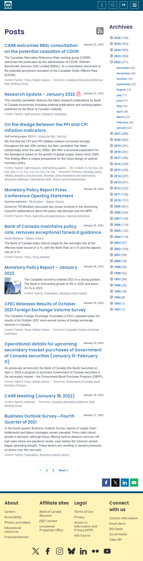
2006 (117, 225)
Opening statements (78, 215)
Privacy (79, 517)
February (122, 122)
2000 (117, 261)
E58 (13, 171)
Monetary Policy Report (73, 293)
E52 (6, 171)
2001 (117, 255)
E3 (90, 167)
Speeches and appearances (49, 215)
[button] (106, 482)
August (121, 89)
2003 (117, 243)
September (124, 84)
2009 (117, 206)
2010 (117, 200)
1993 (117, 303)
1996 (117, 285)
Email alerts (117, 524)
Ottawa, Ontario (55, 201)
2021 (117, 134)
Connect (48, 521)
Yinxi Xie (61, 136)
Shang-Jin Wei (46, 136)
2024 (117, 50)
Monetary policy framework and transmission (70, 175)
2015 (117, 170)
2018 (117, 152)
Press (27, 79)
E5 (100, 167)
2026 (117, 38)
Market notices (41, 79)
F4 (37, 171)
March (121, 117)
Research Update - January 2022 (39, 94)
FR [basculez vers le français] (123, 5)
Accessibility (12, 517)
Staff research (32, 114)
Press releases (41, 256)
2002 (117, 249)
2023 (117, 56)
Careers (9, 512)
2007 (117, 219)
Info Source (82, 535)
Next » (63, 470)
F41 (42, 171)
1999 (117, 267)
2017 (117, 158)
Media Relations (13, 238)
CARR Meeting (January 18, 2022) (39, 396)
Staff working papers (54, 167)
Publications (51, 293)
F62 (53, 171)
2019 (117, 146)
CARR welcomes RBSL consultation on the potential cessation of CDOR (41, 48)
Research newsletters (54, 114)
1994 (117, 297)
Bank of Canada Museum (50, 514)
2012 (117, 188)
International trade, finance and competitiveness (58, 179)
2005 (117, 231)
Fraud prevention (16, 537)
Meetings (29, 401)
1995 (117, 291)
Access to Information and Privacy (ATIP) (85, 526)
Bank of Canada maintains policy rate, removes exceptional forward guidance (52, 229)
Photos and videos (17, 522)
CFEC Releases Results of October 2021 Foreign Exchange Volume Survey (45, 307)
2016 (117, 164)
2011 (117, 194)
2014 (117, 176)
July (119, 95)
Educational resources (12, 530)
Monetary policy (92, 171)
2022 (117, 62)
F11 (26, 171)
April (120, 111)
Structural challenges (16, 179)
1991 (117, 309)
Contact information (123, 518)
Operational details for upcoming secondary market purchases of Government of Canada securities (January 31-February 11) (53, 353)
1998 (117, 273)
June (119, 100)
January (121, 127)
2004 (117, 237)
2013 (117, 182)
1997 (117, 279)
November (123, 73)
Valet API (115, 540)
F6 (47, 171)
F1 (20, 171)
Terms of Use (83, 512)
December (123, 67)
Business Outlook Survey (54, 454)
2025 (117, 44)
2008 (117, 212)
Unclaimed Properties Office (51, 528)
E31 (95, 167)
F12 (32, 171)
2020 (117, 140)
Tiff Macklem (36, 201)
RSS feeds (116, 529)
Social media (118, 534)
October (122, 78)
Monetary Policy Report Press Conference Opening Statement (38, 193)
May (119, 106)
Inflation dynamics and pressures (23, 175)
